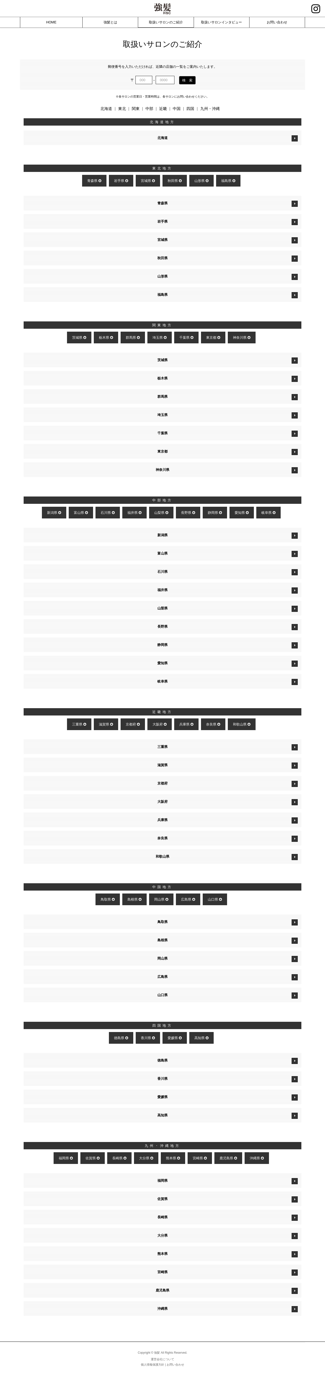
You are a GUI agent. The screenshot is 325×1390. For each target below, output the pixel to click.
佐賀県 (93, 1158)
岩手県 (121, 181)
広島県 (188, 899)
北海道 (106, 109)
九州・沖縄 (210, 109)
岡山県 (161, 899)
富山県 (81, 513)
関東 (136, 109)
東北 (122, 109)
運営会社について (162, 1359)
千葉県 (186, 337)
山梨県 (161, 513)
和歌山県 (241, 724)
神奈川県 (241, 337)
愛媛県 (175, 1038)
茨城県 (79, 337)
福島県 (228, 181)
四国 (190, 109)
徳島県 (121, 1038)
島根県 (134, 899)
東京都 (213, 337)
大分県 (146, 1158)
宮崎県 (200, 1158)
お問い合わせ (175, 1364)
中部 (149, 109)
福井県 (134, 513)
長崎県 (119, 1158)
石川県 (108, 513)
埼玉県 (160, 337)
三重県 (79, 724)
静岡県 (215, 513)
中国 (177, 109)
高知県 (201, 1038)
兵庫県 (186, 724)
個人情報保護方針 (152, 1364)
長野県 (188, 513)
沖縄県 (257, 1158)
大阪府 (160, 724)
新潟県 (54, 513)
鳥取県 (108, 899)
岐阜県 (268, 513)
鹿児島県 (228, 1158)
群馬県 (133, 337)
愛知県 (242, 513)
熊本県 (173, 1158)
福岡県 (66, 1158)
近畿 (163, 109)
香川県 (148, 1038)
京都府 (133, 724)
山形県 (201, 181)
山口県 (215, 899)
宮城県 (148, 181)
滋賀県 (106, 724)
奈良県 (213, 724)
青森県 (94, 181)
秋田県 (175, 181)
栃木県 (106, 337)
